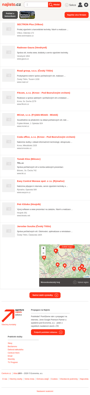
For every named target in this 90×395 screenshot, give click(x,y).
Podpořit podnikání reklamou (45, 332)
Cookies (54, 379)
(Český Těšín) (35, 70)
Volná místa (29, 379)
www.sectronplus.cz (25, 36)
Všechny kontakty (9, 324)
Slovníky (11, 359)
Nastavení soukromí (45, 391)
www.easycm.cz (24, 192)
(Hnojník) (29, 204)
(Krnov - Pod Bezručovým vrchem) (43, 92)
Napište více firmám (76, 15)
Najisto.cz (13, 4)
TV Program (13, 362)
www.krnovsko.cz (24, 148)
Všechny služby (16, 379)
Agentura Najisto (13, 315)
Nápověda (84, 379)
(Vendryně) (32, 47)
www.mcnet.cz (23, 126)
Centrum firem (14, 353)
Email (10, 356)
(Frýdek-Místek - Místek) (37, 114)
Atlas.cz (16, 373)
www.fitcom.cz (23, 104)
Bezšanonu (12, 346)
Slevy (10, 343)
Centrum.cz (6, 373)
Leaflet (86, 277)
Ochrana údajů (43, 379)
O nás (4, 379)
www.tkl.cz (21, 173)
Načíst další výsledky (43, 295)
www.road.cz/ (22, 82)
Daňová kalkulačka (15, 350)
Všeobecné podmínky (69, 379)
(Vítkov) (30, 24)
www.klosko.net (23, 216)
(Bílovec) (28, 159)
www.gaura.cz (23, 59)
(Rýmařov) (40, 181)
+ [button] (43, 248)
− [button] (43, 253)
